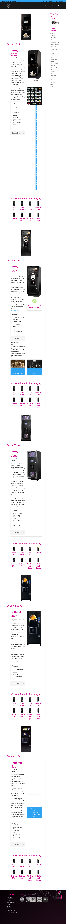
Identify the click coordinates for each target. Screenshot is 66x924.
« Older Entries (10, 887)
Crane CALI (13, 44)
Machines (44, 5)
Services (51, 1)
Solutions (52, 5)
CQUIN (53, 35)
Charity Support (55, 44)
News (57, 1)
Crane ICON (22, 209)
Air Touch (53, 82)
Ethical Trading (55, 42)
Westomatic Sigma (30, 221)
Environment (54, 39)
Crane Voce (30, 209)
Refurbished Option (38, 221)
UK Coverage (54, 63)
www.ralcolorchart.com (16, 310)
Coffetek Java (38, 209)
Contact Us (61, 1)
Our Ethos (53, 37)
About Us (45, 1)
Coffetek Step (22, 220)
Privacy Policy (54, 46)
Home (39, 5)
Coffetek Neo (14, 220)
